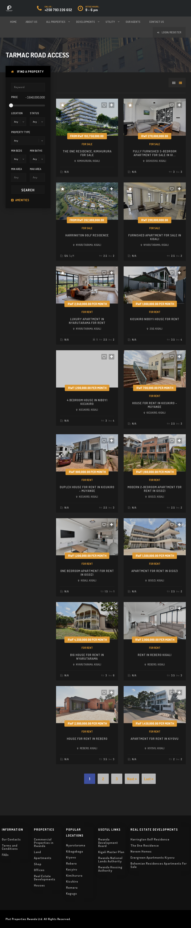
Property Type (20, 132)
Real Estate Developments (44, 877)
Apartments (42, 858)
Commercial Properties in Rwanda (43, 843)
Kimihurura (74, 875)
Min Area (16, 169)
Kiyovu (71, 857)
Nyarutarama (75, 845)
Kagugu (71, 893)
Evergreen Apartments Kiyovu (152, 857)
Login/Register (169, 32)
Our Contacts (11, 839)
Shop (37, 864)
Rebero (71, 863)
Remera (72, 887)
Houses (39, 885)
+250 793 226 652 (58, 10)
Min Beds (16, 150)
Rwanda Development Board (108, 843)
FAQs (5, 855)
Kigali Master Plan (111, 852)
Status (34, 113)
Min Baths (36, 150)
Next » (132, 778)
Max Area (35, 169)
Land (37, 852)
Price (14, 97)
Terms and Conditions (10, 847)
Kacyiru (71, 869)
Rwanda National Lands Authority (110, 859)
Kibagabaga (74, 851)
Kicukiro (72, 881)
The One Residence (144, 845)
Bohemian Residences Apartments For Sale (158, 865)
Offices (39, 870)
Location (17, 113)
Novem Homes (141, 851)
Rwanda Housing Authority (110, 868)
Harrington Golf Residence (149, 839)
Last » (148, 778)
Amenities (20, 200)
